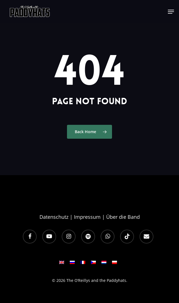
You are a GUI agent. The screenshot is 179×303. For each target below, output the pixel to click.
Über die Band (123, 216)
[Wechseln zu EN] (61, 264)
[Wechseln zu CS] (93, 264)
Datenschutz (53, 216)
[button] (171, 11)
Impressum (87, 216)
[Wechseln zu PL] (114, 264)
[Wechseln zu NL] (103, 264)
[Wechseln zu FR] (82, 264)
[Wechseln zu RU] (72, 264)
